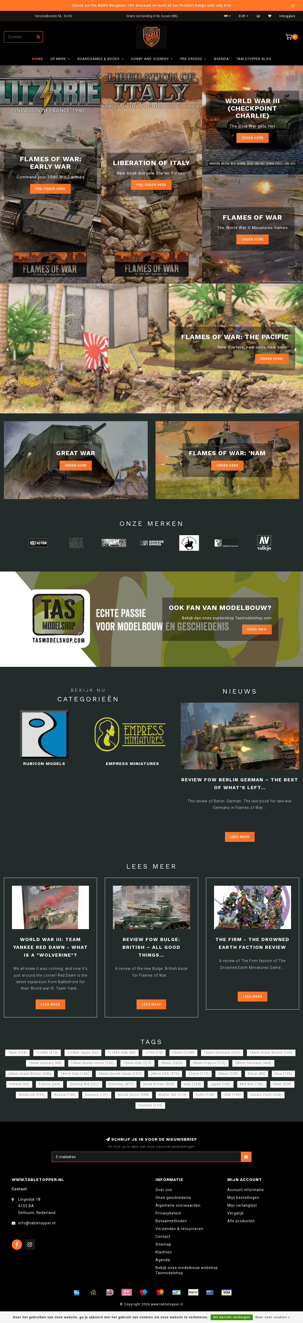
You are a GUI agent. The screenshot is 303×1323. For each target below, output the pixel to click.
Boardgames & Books (99, 59)
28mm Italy (75, 1074)
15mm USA (137, 1063)
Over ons (164, 1190)
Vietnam (150, 1105)
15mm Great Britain (271, 1053)
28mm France (209, 1063)
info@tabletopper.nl (37, 1223)
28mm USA (165, 1074)
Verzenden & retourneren (179, 1229)
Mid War (252, 1084)
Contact (163, 1236)
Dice (283, 1074)
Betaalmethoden (171, 1221)
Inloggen (287, 16)
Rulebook (32, 1095)
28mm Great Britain (29, 1074)
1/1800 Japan (83, 1053)
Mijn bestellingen (243, 1198)
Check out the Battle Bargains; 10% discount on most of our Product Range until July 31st (151, 5)
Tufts (205, 1095)
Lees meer (239, 837)
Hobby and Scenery (150, 59)
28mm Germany (253, 1063)
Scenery (96, 1095)
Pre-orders (191, 59)
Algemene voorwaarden (178, 1205)
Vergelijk (235, 1213)
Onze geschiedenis (173, 1198)
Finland (19, 1084)
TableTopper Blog (253, 59)
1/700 (154, 1053)
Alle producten (241, 1221)
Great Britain (159, 1084)
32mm (199, 1074)
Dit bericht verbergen (231, 1317)
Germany (121, 1084)
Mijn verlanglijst (242, 1205)
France (49, 1084)
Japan (220, 1084)
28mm (172, 1063)
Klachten (164, 1252)
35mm (228, 1074)
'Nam (17, 1053)
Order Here (252, 138)
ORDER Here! (271, 359)
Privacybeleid (168, 1213)
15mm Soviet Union (92, 1063)
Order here (252, 239)
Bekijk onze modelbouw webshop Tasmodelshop (187, 1270)
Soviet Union (133, 1095)
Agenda (221, 59)
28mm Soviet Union (120, 1074)
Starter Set (172, 1095)
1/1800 (47, 1053)
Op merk (58, 59)
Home (37, 59)
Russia (65, 1095)
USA (232, 1095)
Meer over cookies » (272, 1317)
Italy (192, 1084)
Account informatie (245, 1190)
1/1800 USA (122, 1053)
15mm (183, 1053)
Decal (256, 1074)
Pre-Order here (50, 189)
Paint (282, 1084)
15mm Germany (222, 1053)
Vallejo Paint (266, 1095)
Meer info (257, 629)
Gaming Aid (84, 1084)
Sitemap (163, 1244)
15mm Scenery (45, 1063)
